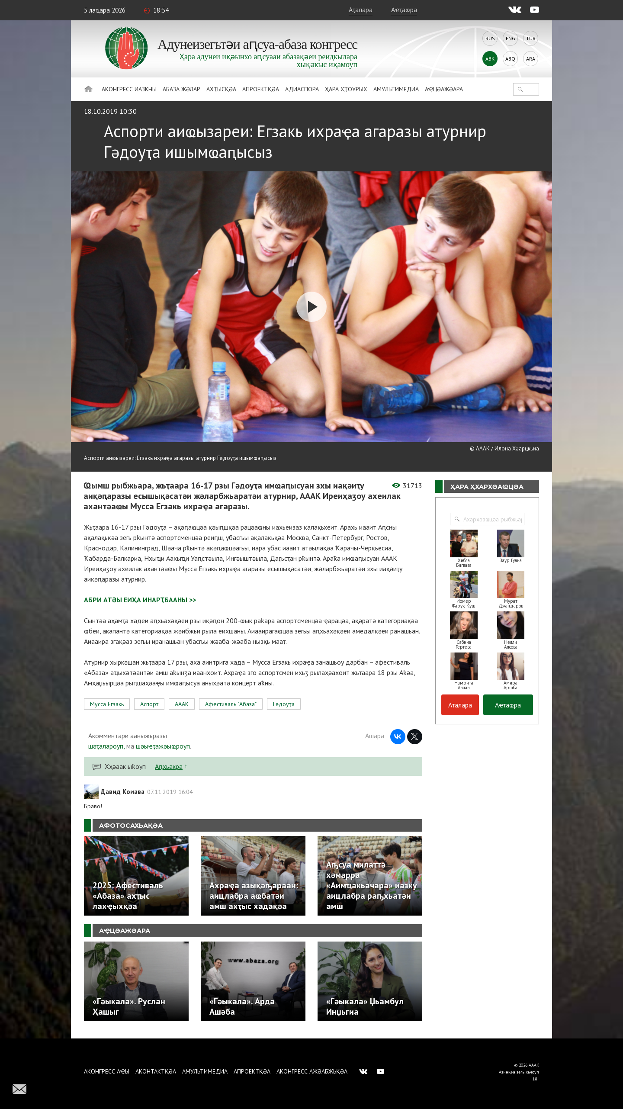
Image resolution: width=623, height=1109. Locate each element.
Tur (531, 38)
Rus (490, 38)
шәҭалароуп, (106, 746)
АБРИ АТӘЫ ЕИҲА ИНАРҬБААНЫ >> (140, 599)
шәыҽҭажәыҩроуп (163, 746)
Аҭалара (361, 9)
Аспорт (149, 704)
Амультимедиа (396, 89)
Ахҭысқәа (221, 89)
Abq (510, 58)
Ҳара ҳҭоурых (346, 89)
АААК (182, 704)
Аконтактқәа (155, 1071)
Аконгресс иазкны (129, 89)
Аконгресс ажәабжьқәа (311, 1071)
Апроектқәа (260, 89)
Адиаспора (302, 89)
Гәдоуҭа (284, 704)
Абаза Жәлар (181, 89)
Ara (530, 58)
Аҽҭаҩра (404, 9)
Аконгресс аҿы (106, 1071)
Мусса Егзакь (107, 704)
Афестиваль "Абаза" (231, 704)
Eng (510, 38)
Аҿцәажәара (444, 89)
